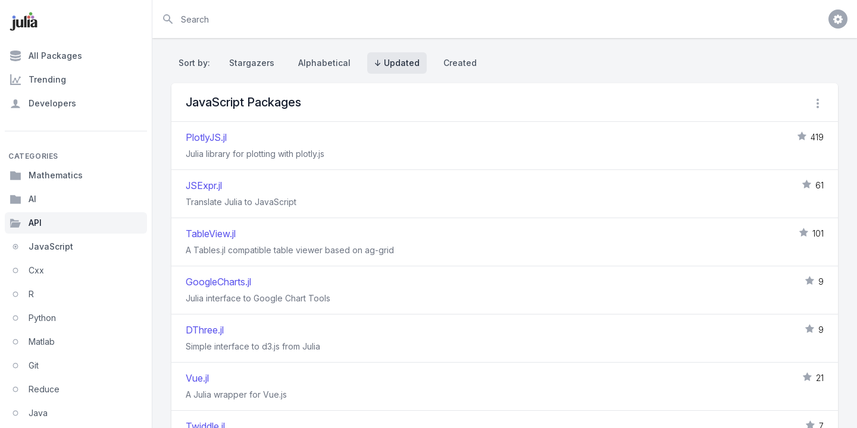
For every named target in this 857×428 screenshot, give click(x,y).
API (26, 223)
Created (460, 63)
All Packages (46, 56)
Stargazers (251, 63)
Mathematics (46, 175)
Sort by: (197, 63)
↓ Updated (397, 63)
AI (23, 199)
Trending (38, 80)
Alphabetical (324, 63)
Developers (43, 103)
